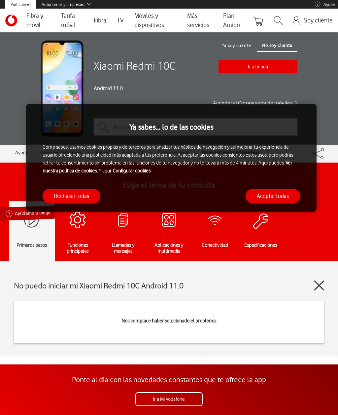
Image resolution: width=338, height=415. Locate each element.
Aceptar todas (273, 196)
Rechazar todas (71, 196)
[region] (171, 158)
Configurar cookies (132, 171)
